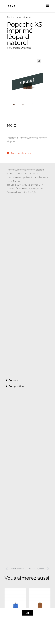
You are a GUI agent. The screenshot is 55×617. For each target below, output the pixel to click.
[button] (39, 61)
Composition (16, 386)
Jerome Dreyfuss (21, 47)
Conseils (13, 380)
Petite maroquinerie (19, 17)
